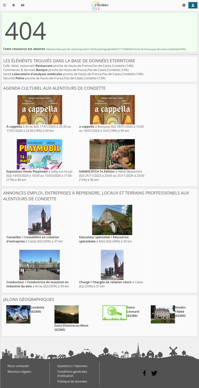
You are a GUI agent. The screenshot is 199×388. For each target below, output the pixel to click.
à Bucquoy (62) (97, 126)
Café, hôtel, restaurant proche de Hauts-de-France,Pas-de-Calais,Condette (64, 66)
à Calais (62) (32, 239)
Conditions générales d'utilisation (72, 373)
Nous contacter (18, 366)
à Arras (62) (22, 126)
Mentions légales (19, 371)
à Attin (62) (104, 239)
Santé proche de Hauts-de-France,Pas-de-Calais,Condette (69, 74)
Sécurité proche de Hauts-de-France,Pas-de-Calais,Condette (50, 78)
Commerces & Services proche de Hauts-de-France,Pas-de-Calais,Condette (62, 70)
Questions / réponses (72, 366)
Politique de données (72, 381)
